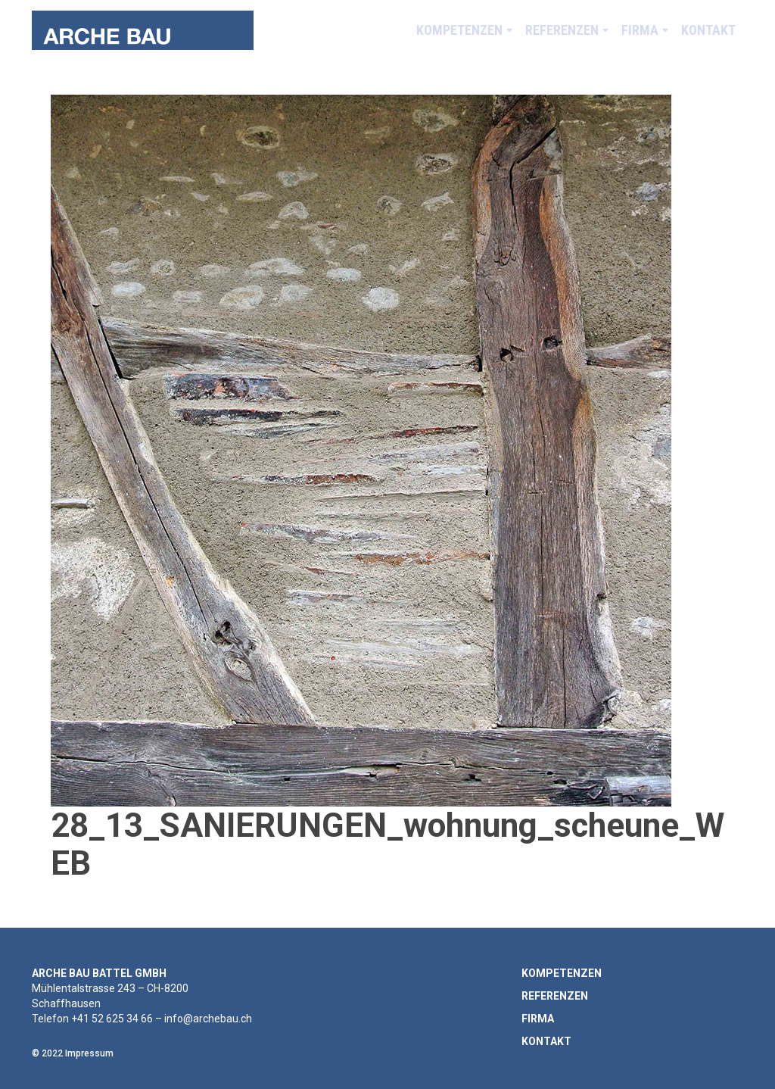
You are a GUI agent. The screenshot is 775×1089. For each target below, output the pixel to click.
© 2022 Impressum (73, 1053)
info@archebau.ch (208, 1019)
